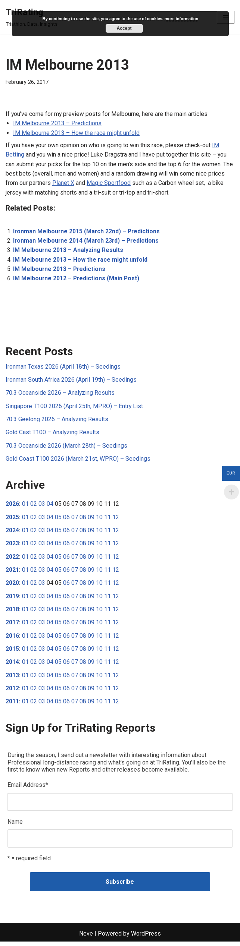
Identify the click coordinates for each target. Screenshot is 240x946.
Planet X (63, 183)
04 (50, 506)
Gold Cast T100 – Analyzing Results (53, 434)
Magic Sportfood (109, 183)
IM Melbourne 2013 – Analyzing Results (68, 251)
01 (25, 506)
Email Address (27, 788)
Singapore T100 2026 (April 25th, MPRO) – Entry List (74, 407)
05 (58, 519)
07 (74, 519)
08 (83, 519)
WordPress (146, 938)
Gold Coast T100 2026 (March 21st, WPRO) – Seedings (78, 460)
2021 (12, 572)
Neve (86, 938)
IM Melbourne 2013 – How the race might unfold (76, 132)
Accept (124, 28)
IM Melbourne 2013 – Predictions (57, 123)
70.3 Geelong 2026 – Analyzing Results (57, 421)
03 (41, 506)
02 (33, 506)
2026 (12, 506)
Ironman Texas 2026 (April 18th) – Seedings (63, 368)
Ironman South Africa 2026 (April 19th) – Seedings (71, 381)
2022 (12, 559)
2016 (12, 639)
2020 (12, 585)
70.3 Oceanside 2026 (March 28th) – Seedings (66, 447)
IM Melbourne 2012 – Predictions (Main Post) (77, 279)
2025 (12, 519)
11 (107, 519)
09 (91, 519)
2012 (12, 692)
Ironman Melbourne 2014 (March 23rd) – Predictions (87, 241)
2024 (12, 532)
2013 (12, 678)
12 (115, 519)
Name (15, 826)
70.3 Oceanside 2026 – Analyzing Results (60, 394)
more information (181, 18)
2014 (12, 665)
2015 (12, 652)
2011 (12, 705)
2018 (12, 612)
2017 (12, 625)
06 (66, 519)
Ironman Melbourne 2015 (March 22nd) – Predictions (87, 232)
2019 (12, 599)
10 (99, 519)
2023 (12, 546)
